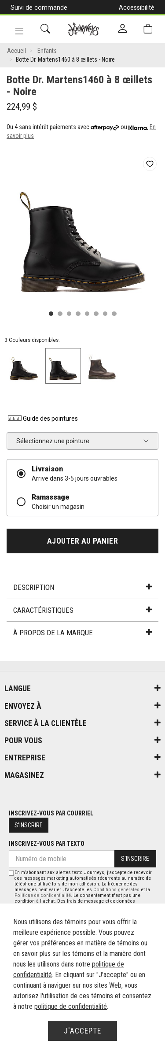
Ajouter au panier (82, 541)
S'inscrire (29, 825)
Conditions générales (116, 890)
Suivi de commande (39, 7)
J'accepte (82, 1030)
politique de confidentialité (70, 1006)
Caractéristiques (82, 610)
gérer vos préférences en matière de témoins (76, 943)
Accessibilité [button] (136, 7)
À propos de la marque (82, 633)
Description (82, 587)
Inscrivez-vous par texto (46, 843)
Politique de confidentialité (43, 895)
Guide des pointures (42, 418)
